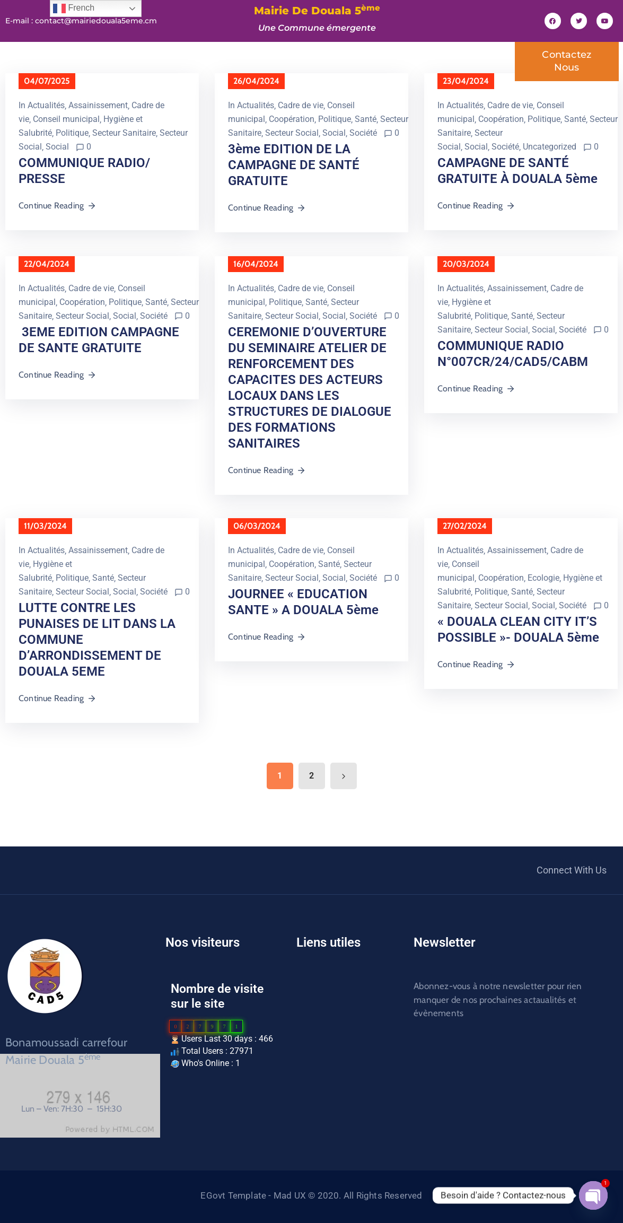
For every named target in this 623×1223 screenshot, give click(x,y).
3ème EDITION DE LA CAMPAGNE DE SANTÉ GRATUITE (293, 165)
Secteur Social (292, 133)
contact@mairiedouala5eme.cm (96, 20)
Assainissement (98, 105)
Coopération (291, 119)
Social (57, 147)
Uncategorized (549, 147)
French (73, 8)
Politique (72, 133)
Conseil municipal (66, 119)
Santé (365, 119)
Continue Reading (57, 205)
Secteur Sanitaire (124, 133)
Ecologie (543, 578)
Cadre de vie (300, 105)
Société (363, 133)
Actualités (46, 105)
